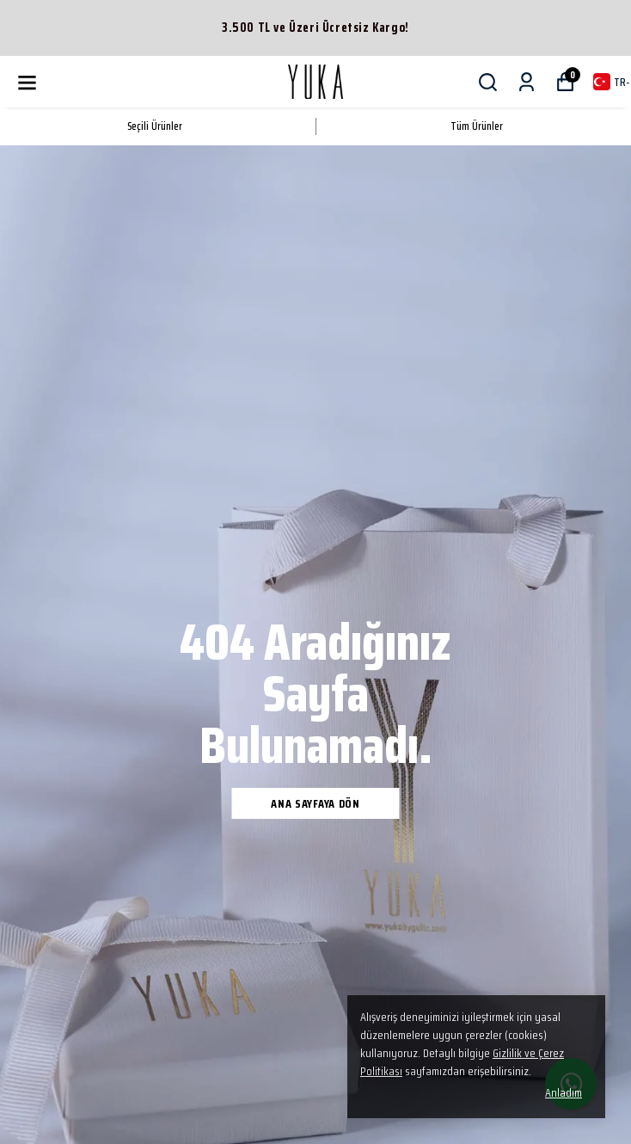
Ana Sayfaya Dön (315, 803)
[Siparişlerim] (526, 82)
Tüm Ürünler (476, 126)
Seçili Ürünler (154, 126)
